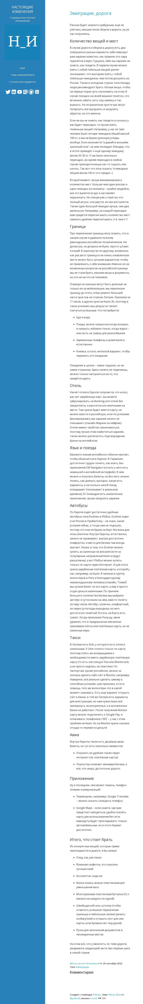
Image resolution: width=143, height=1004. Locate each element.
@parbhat (75, 998)
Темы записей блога (22, 74)
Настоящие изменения (22, 9)
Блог (22, 68)
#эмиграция (82, 967)
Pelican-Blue (114, 994)
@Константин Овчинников (84, 963)
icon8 (94, 998)
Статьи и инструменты (22, 81)
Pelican (96, 994)
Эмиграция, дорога (90, 13)
